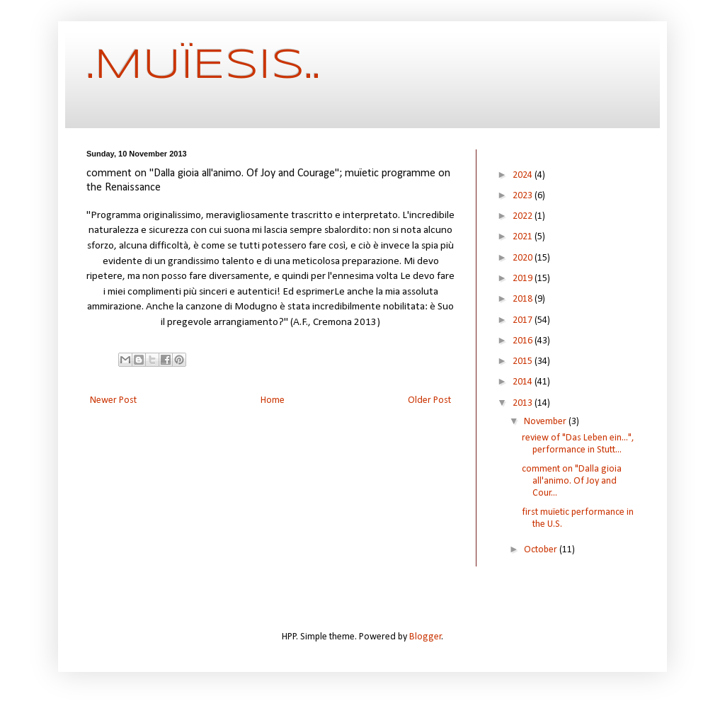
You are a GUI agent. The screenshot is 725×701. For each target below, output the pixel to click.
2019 (524, 278)
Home (273, 400)
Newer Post (113, 400)
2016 (524, 341)
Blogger (425, 637)
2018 (524, 299)
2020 (524, 258)
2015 (524, 361)
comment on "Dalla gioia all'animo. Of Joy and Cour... (572, 481)
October (541, 550)
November (546, 421)
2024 (524, 175)
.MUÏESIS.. (203, 65)
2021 (524, 237)
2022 (524, 216)
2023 (524, 195)
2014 (524, 382)
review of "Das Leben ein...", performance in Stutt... (578, 444)
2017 (524, 320)
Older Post (429, 400)
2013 (524, 403)
